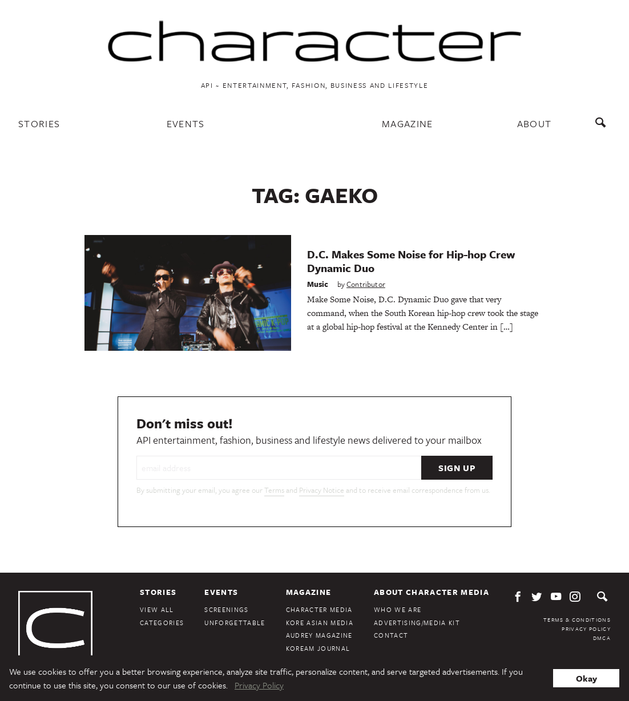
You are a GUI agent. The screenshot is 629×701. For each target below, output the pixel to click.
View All (157, 609)
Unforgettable (234, 622)
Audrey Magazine (319, 635)
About (534, 123)
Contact (391, 635)
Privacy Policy (586, 629)
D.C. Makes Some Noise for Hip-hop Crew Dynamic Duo (411, 260)
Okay (586, 678)
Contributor (365, 284)
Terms (274, 490)
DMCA (602, 638)
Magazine (407, 123)
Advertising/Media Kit (417, 622)
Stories (39, 123)
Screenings (226, 609)
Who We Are (397, 609)
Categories (162, 622)
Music (318, 284)
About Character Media (431, 592)
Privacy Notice (321, 490)
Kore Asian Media (319, 622)
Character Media (319, 609)
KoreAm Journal (318, 648)
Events (186, 123)
